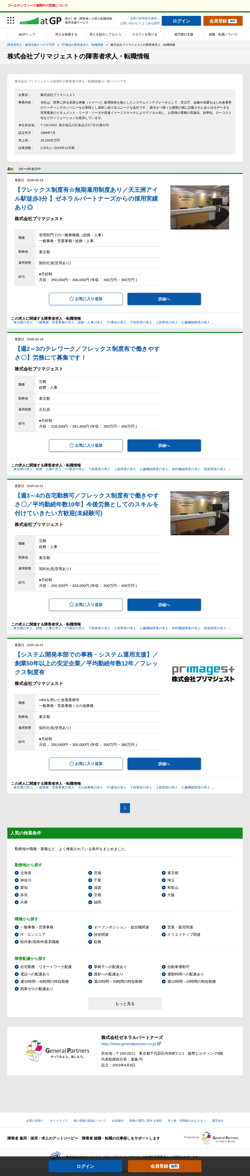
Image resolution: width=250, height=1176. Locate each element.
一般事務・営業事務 (36, 927)
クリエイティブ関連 (183, 934)
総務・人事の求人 (90, 322)
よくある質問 (151, 23)
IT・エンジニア (33, 934)
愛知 (24, 887)
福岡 (97, 902)
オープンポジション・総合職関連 (121, 927)
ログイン (85, 1166)
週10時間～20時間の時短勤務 (191, 981)
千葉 (97, 880)
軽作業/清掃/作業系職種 (39, 942)
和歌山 (172, 887)
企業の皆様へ (35, 1120)
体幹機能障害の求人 (227, 322)
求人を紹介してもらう (105, 34)
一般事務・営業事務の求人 (55, 322)
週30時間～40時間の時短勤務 (44, 981)
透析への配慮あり (108, 974)
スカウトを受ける (144, 34)
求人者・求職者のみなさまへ (187, 1120)
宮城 (97, 873)
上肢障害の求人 (167, 322)
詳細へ (164, 299)
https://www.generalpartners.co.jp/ (129, 1044)
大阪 (171, 895)
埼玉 (171, 880)
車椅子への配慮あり (110, 967)
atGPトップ (27, 34)
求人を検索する (66, 34)
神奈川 (25, 880)
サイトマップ (59, 1120)
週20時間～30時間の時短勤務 (118, 981)
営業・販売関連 (180, 927)
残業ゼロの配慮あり (36, 989)
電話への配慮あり (35, 974)
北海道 (25, 873)
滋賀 (97, 887)
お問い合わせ (129, 23)
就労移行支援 (183, 34)
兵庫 (24, 902)
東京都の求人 (23, 322)
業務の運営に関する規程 (145, 1120)
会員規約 (118, 1120)
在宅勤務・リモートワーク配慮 (46, 967)
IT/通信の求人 (116, 322)
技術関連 (101, 934)
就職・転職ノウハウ (223, 34)
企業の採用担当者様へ (145, 18)
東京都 (172, 873)
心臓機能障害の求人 (195, 322)
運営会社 (218, 1120)
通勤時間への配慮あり (185, 974)
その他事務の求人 (90, 787)
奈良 (24, 895)
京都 (97, 895)
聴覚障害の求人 (215, 469)
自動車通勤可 (178, 967)
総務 (97, 942)
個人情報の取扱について (90, 1120)
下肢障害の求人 (141, 322)
